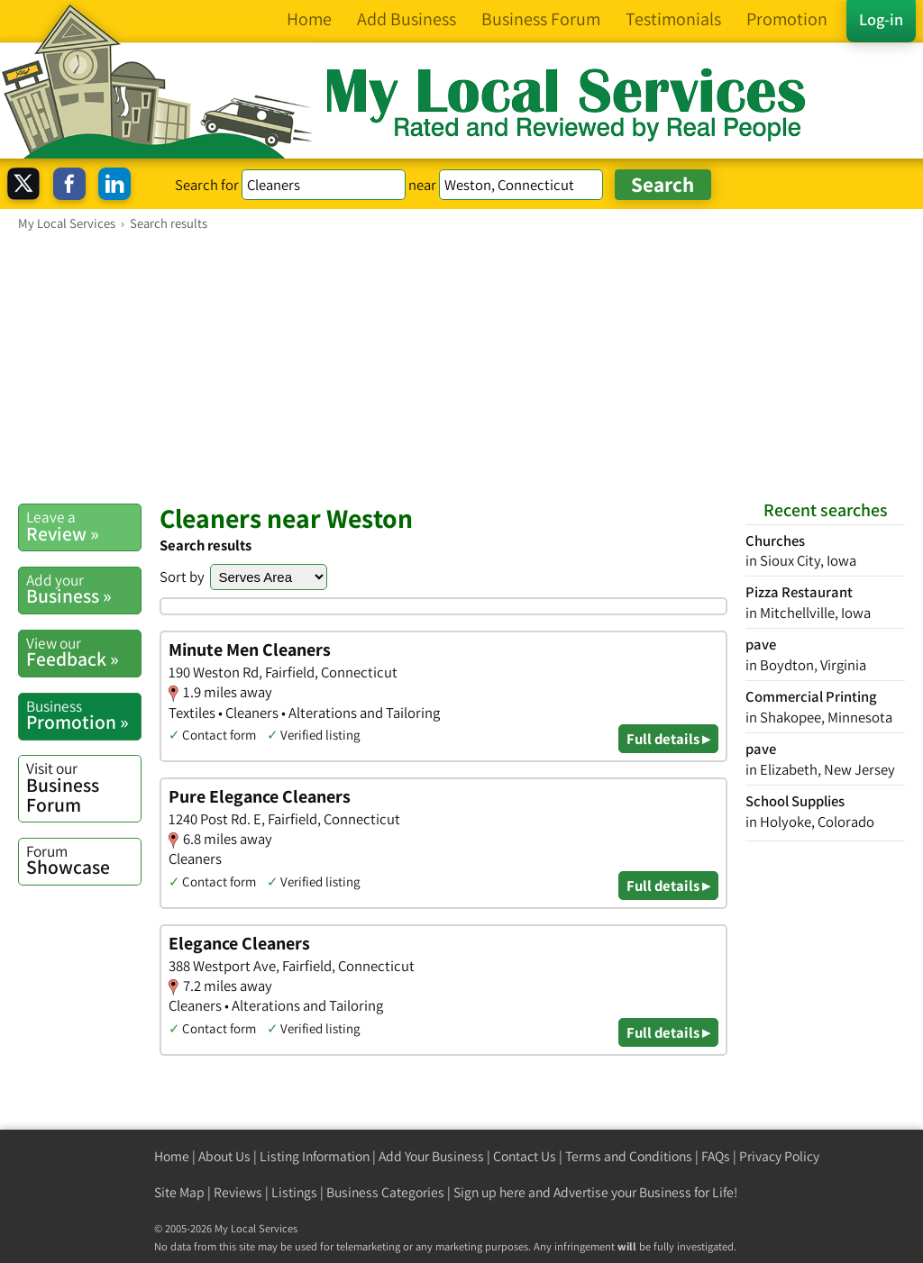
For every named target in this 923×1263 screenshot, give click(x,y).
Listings (294, 1192)
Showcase (83, 860)
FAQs (715, 1156)
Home (171, 1156)
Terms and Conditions (628, 1156)
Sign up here (489, 1192)
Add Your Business (431, 1156)
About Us (224, 1156)
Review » (83, 526)
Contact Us (524, 1156)
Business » (83, 589)
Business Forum (83, 787)
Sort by (182, 576)
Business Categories (385, 1192)
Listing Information (315, 1156)
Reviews (238, 1192)
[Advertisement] (461, 367)
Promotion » (83, 715)
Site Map (179, 1192)
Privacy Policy (779, 1156)
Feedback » (83, 652)
